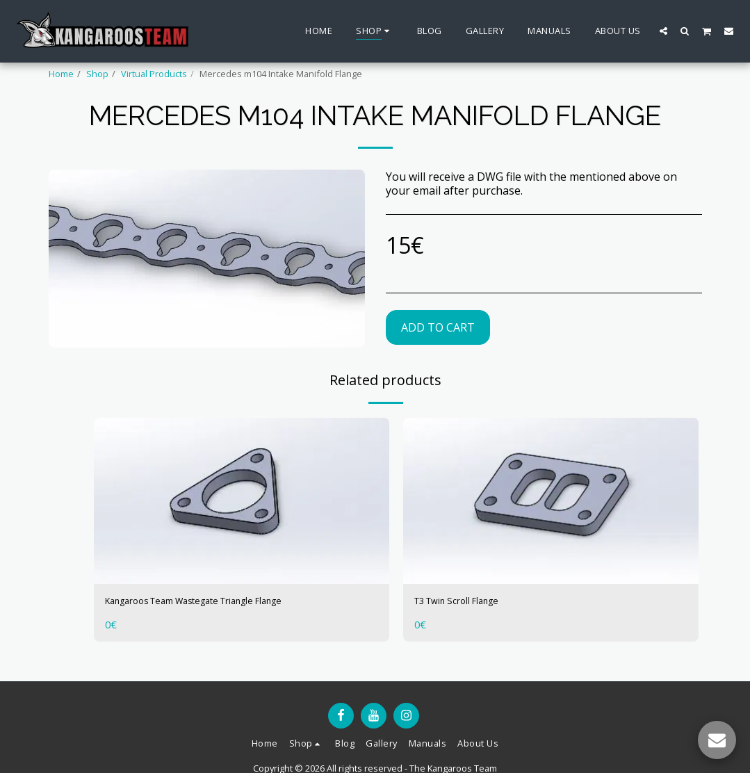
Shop (97, 73)
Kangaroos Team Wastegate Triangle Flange (222, 603)
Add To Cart (438, 327)
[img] (241, 501)
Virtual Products (154, 73)
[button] (663, 30)
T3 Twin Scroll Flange (469, 603)
